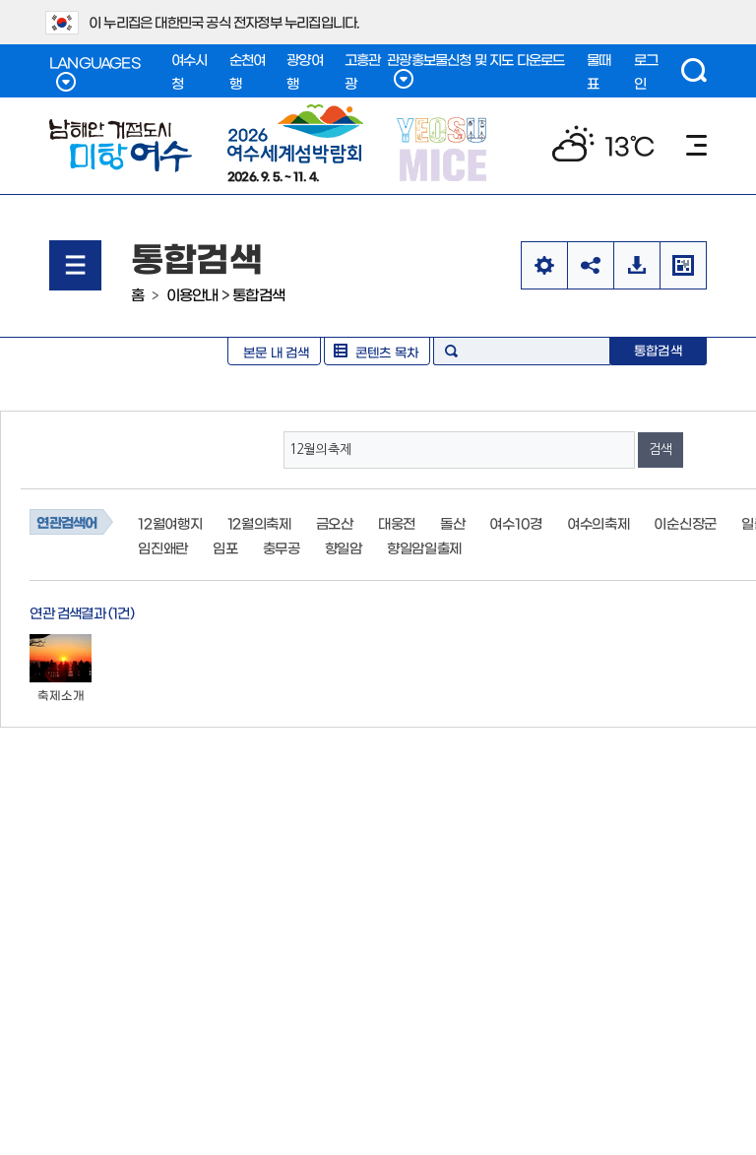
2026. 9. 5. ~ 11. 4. (295, 142)
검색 (694, 70)
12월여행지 (170, 523)
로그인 (646, 71)
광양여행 (304, 71)
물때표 (598, 71)
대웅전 (396, 523)
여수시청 (189, 71)
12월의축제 (259, 523)
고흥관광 (363, 71)
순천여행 (247, 71)
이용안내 (192, 294)
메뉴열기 (75, 265)
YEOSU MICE (443, 148)
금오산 (334, 523)
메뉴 (696, 145)
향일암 (343, 547)
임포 (225, 547)
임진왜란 (163, 547)
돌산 (452, 523)
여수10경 (515, 523)
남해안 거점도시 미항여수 (120, 145)
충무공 (281, 547)
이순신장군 (685, 523)
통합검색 (258, 294)
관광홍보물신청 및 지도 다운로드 (475, 70)
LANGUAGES (94, 73)
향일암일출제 (424, 547)
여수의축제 (598, 523)
